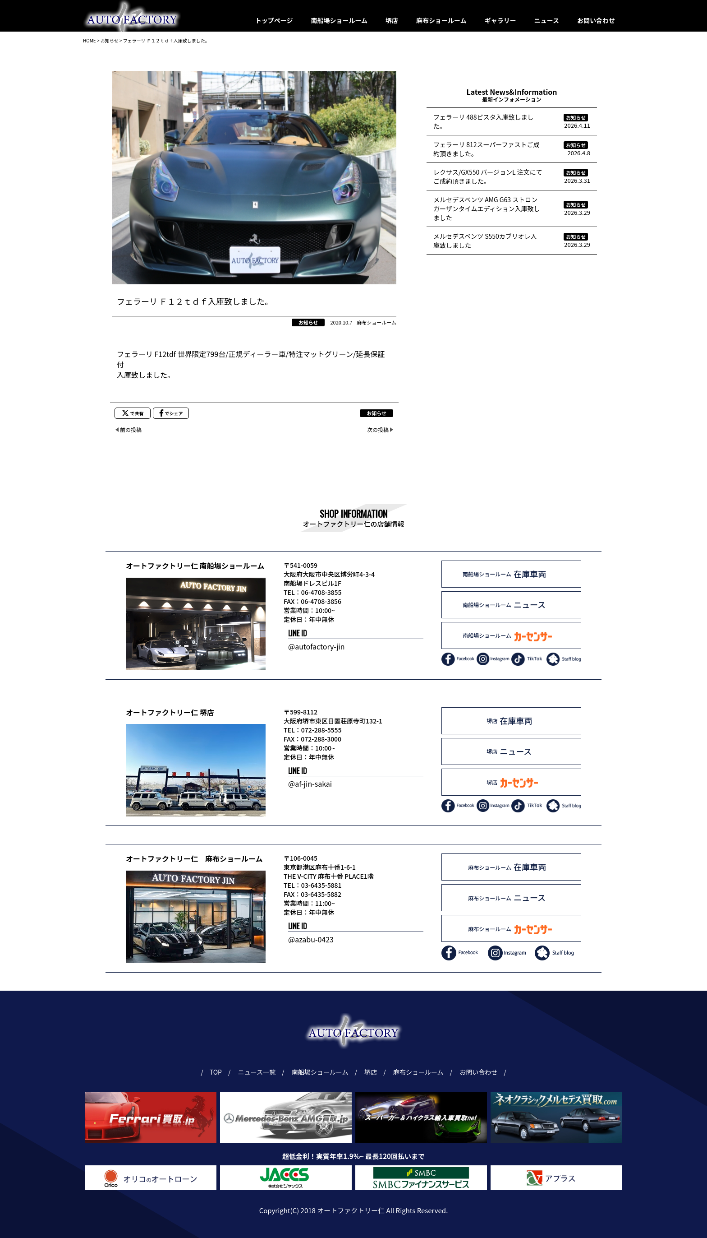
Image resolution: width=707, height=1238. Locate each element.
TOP (215, 1071)
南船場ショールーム (339, 20)
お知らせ (308, 322)
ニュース (546, 20)
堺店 (392, 20)
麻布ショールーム (441, 20)
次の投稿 (378, 429)
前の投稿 (131, 429)
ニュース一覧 (258, 1071)
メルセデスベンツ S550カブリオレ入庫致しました (485, 241)
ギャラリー (500, 20)
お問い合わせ (596, 20)
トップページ (274, 20)
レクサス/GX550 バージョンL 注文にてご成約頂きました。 (487, 176)
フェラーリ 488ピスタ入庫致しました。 (483, 121)
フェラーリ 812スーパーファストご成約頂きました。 (486, 149)
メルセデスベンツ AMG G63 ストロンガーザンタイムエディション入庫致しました (486, 208)
